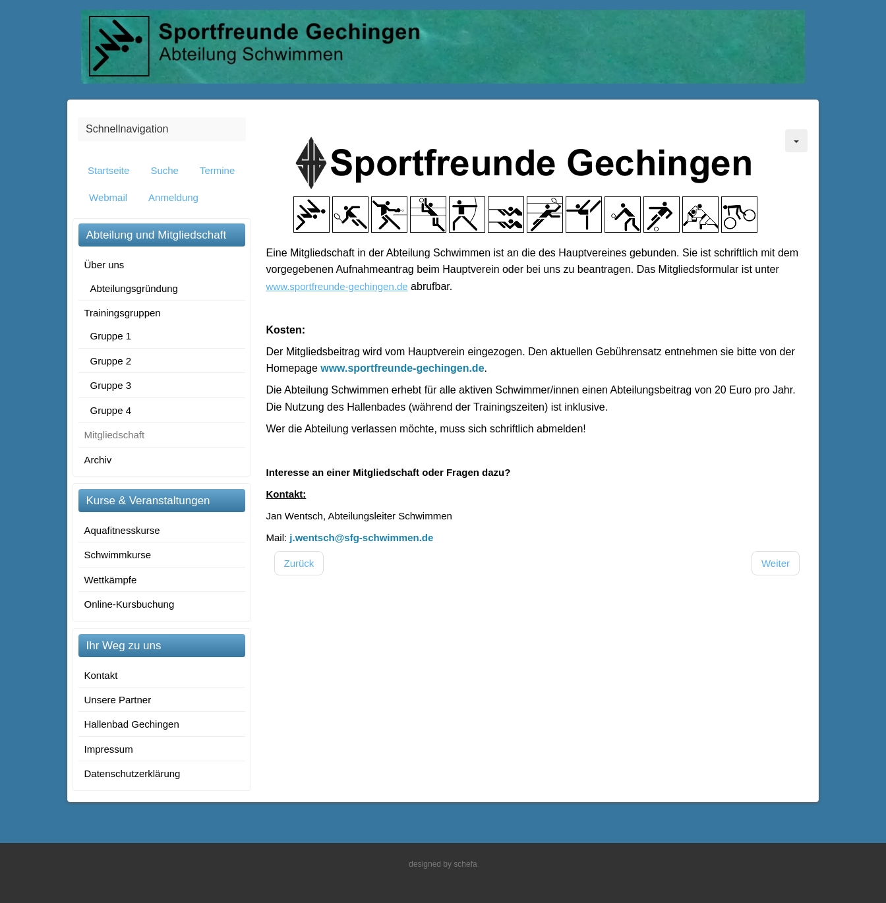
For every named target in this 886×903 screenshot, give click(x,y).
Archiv (98, 459)
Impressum (108, 749)
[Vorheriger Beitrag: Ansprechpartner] (299, 563)
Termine (217, 170)
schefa (465, 864)
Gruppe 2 (111, 360)
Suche (164, 170)
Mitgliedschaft (114, 434)
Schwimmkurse (118, 554)
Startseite (108, 170)
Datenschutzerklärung (132, 773)
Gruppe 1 (111, 335)
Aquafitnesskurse (122, 530)
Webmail (108, 197)
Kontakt (101, 675)
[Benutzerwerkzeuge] (796, 140)
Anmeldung (173, 197)
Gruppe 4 (111, 410)
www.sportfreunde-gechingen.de (402, 368)
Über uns (104, 264)
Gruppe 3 (111, 385)
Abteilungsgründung (134, 288)
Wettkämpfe (110, 579)
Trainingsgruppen (122, 312)
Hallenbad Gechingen (131, 724)
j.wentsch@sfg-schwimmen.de (361, 537)
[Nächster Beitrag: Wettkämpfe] (776, 563)
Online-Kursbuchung (129, 604)
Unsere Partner (118, 699)
